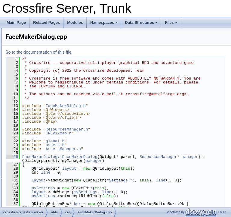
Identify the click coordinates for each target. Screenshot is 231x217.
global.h (130, 156)
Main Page (16, 22)
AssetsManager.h (138, 164)
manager (148, 176)
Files (171, 22)
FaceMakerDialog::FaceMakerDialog (135, 172)
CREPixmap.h (134, 149)
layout (144, 188)
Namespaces (104, 22)
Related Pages (46, 22)
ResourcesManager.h (142, 145)
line (120, 192)
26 (87, 172)
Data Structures (141, 22)
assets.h (130, 160)
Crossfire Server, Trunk (23, 33)
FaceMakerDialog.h (141, 121)
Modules (75, 22)
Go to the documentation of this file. (114, 52)
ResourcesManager (116, 176)
